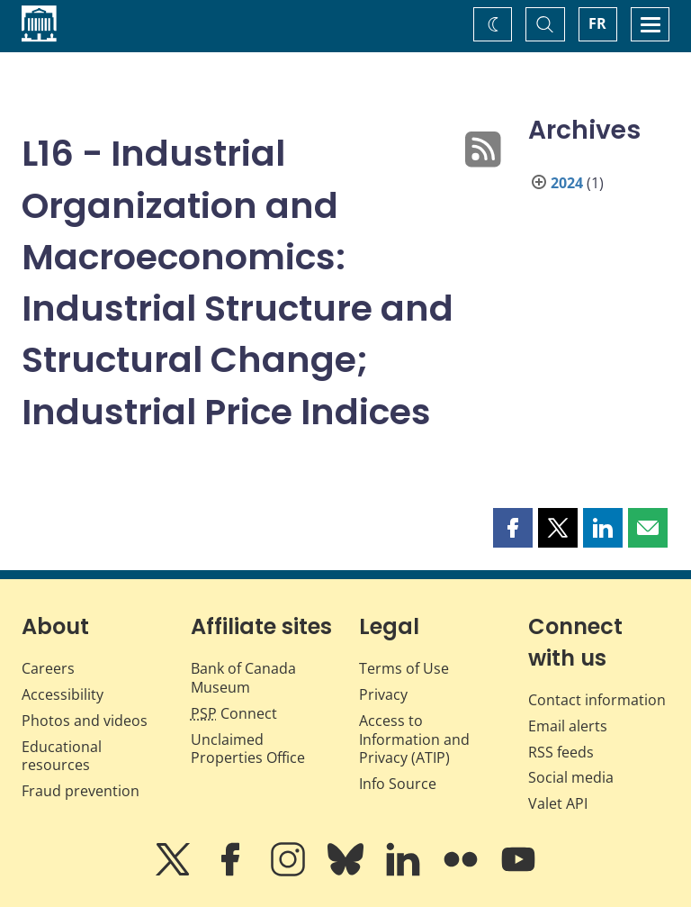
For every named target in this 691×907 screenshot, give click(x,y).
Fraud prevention (80, 791)
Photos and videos (85, 720)
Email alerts (567, 726)
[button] (513, 528)
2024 (567, 183)
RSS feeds (561, 752)
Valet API (558, 803)
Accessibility (62, 694)
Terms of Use (404, 668)
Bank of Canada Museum (243, 677)
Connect (234, 713)
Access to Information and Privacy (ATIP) (414, 739)
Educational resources (62, 756)
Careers (48, 668)
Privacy (383, 694)
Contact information (597, 700)
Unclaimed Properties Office (248, 749)
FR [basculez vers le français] (597, 23)
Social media (571, 777)
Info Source (397, 784)
